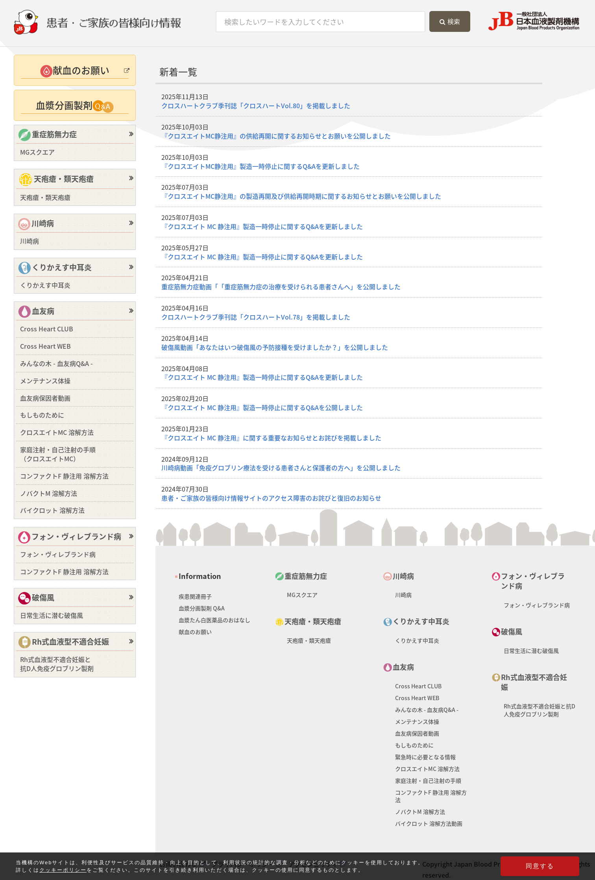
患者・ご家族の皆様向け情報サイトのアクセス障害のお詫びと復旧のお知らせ (271, 498)
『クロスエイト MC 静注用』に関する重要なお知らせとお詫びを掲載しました (271, 437)
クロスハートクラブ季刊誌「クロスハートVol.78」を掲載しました (255, 317)
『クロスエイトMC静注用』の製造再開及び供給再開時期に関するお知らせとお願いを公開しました (301, 196)
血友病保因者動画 (45, 398)
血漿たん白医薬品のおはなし (214, 620)
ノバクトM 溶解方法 (48, 493)
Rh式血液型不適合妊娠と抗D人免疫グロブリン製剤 (57, 663)
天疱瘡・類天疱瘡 (56, 180)
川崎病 (36, 224)
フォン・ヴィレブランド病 (69, 537)
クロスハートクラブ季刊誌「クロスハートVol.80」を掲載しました (255, 105)
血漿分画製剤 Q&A (202, 608)
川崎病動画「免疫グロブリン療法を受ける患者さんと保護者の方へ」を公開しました (281, 467)
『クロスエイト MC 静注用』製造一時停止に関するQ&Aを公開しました (262, 407)
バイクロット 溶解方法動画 (428, 823)
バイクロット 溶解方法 (52, 510)
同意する (540, 866)
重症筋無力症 (47, 135)
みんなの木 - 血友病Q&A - (56, 363)
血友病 (36, 312)
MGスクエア (37, 152)
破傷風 (36, 598)
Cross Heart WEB (45, 346)
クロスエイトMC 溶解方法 (57, 432)
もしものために (42, 415)
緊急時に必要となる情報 (425, 757)
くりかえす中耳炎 (55, 268)
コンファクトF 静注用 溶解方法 (64, 476)
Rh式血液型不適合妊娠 (63, 642)
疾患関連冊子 (195, 596)
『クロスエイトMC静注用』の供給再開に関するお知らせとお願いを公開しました (276, 136)
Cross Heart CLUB (46, 328)
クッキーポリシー (63, 871)
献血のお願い (195, 632)
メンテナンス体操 (45, 380)
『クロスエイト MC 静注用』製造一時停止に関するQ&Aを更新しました (262, 226)
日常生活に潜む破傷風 (51, 615)
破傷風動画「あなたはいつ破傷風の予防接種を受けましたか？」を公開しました (274, 347)
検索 (450, 21)
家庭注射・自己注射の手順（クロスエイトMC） (58, 454)
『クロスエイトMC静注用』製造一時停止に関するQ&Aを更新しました (260, 166)
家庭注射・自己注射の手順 (428, 780)
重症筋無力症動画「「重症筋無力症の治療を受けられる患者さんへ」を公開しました (281, 286)
